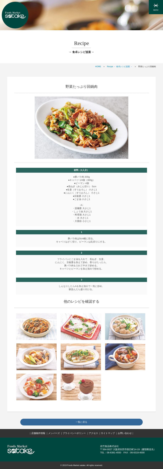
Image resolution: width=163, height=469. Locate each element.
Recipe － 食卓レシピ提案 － (119, 66)
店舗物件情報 (38, 433)
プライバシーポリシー (74, 433)
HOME (98, 66)
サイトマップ (108, 433)
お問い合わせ (125, 433)
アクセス (93, 433)
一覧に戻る (81, 422)
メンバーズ (54, 433)
